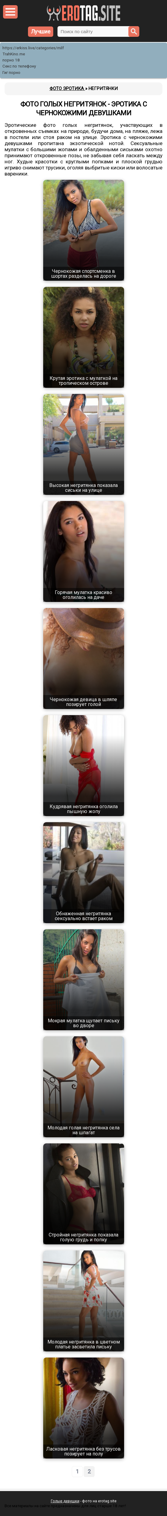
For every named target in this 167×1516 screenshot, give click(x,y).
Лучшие (40, 31)
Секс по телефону (19, 66)
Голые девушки (65, 1501)
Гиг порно (11, 72)
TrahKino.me (13, 54)
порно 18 (11, 60)
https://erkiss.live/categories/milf (33, 48)
